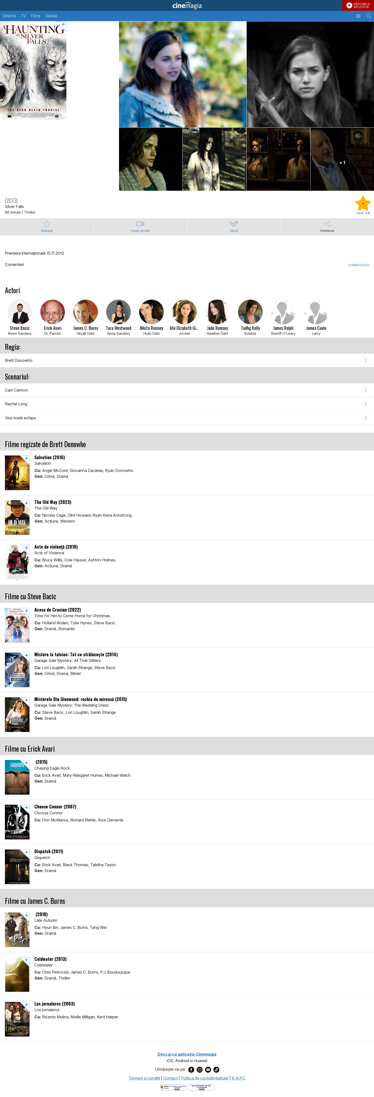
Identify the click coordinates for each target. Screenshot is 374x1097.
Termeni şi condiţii (144, 1078)
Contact (170, 1078)
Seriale (51, 15)
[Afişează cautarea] (368, 16)
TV (23, 15)
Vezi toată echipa (20, 417)
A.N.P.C (238, 1078)
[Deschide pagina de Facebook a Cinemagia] (191, 1069)
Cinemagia (187, 5)
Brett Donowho (18, 360)
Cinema (9, 15)
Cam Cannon (16, 390)
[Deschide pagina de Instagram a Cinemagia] (200, 1069)
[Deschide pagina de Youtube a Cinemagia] (208, 1069)
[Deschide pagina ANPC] (173, 1087)
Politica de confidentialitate (204, 1078)
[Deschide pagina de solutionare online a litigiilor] (201, 1087)
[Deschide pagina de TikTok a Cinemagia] (216, 1069)
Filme (35, 15)
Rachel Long (16, 403)
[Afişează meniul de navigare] (358, 16)
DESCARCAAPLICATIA (362, 5)
